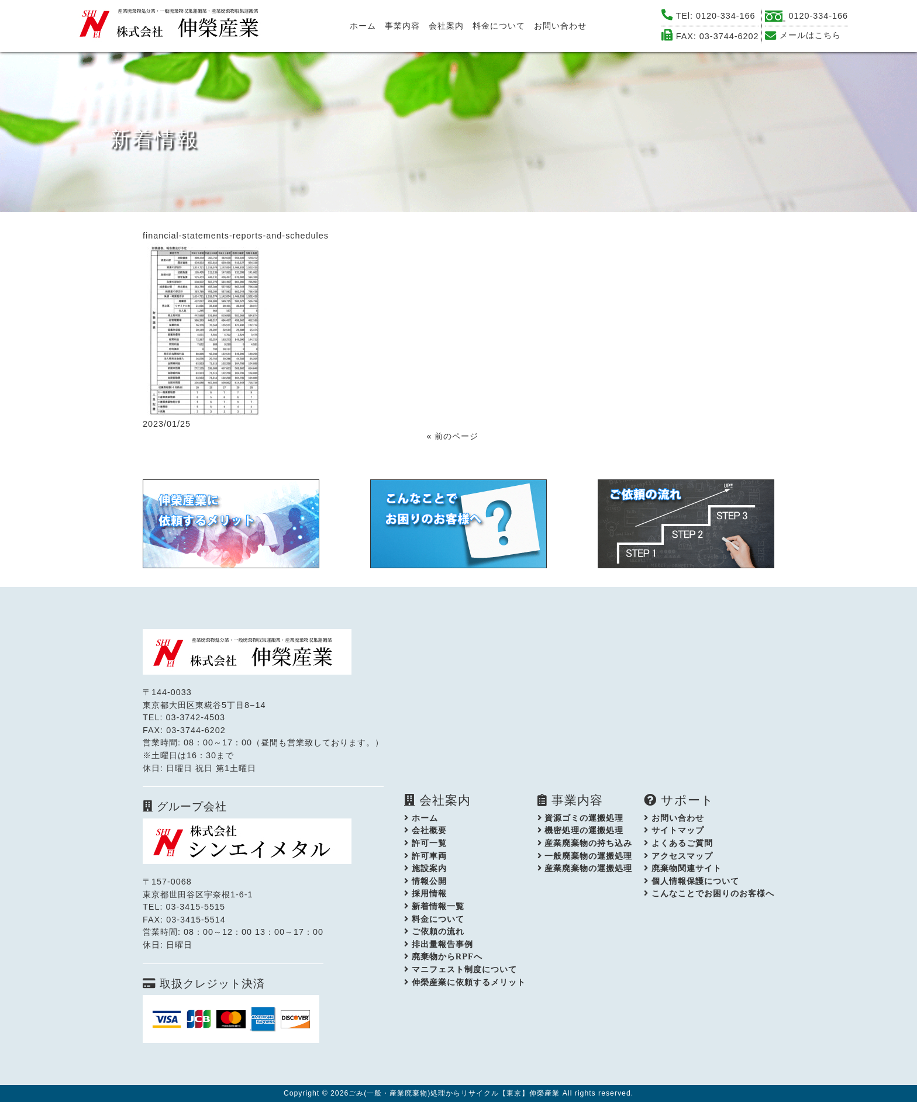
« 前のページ (452, 436)
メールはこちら (810, 35)
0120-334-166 (726, 15)
